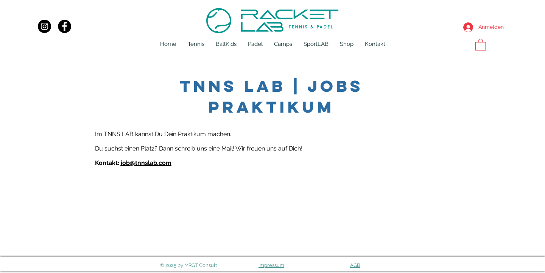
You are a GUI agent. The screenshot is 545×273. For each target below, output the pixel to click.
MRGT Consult (200, 265)
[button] (196, 44)
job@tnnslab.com (146, 162)
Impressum (271, 265)
